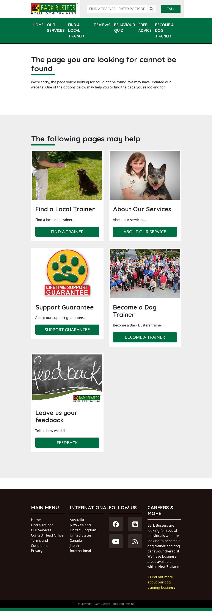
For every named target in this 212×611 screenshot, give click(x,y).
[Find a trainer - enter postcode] (117, 9)
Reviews (102, 24)
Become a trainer (145, 337)
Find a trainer (67, 232)
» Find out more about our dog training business (161, 582)
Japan (74, 545)
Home (38, 24)
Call (171, 8)
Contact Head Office (47, 535)
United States (81, 535)
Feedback (67, 442)
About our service (145, 232)
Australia (77, 519)
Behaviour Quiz (124, 27)
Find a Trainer (42, 525)
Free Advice (145, 27)
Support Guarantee (67, 330)
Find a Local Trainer (76, 30)
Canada (76, 540)
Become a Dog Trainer (164, 30)
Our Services (56, 27)
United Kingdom (83, 530)
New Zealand (80, 525)
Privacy (36, 550)
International (80, 550)
